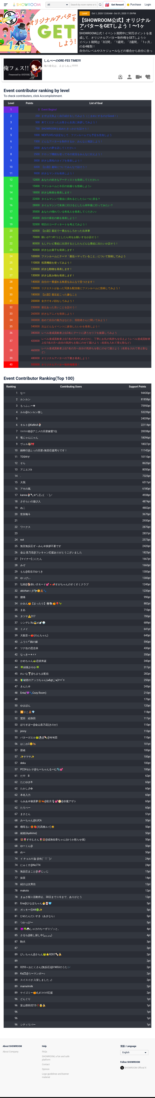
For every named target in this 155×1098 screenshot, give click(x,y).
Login (148, 4)
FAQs (44, 1051)
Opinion (45, 1069)
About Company (10, 1051)
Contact (46, 1064)
